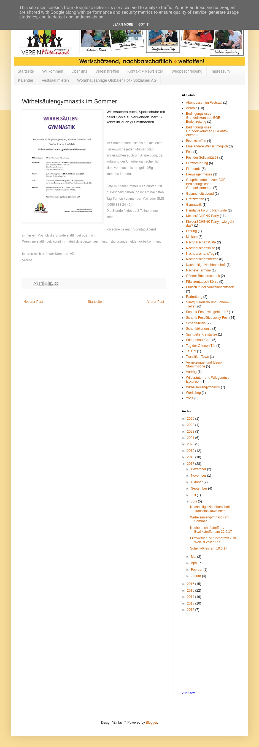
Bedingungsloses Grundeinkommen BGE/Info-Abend (207, 131)
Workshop (193, 393)
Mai (194, 557)
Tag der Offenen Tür (200, 346)
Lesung (191, 231)
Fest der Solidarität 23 (202, 158)
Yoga (189, 398)
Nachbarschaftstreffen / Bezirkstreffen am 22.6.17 (211, 530)
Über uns (79, 71)
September (199, 488)
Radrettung (194, 297)
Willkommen (52, 71)
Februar (197, 570)
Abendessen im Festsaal (204, 103)
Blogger (151, 722)
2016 (191, 584)
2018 (191, 457)
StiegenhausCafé (198, 340)
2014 (191, 597)
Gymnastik (194, 205)
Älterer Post (155, 302)
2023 (191, 425)
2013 (191, 603)
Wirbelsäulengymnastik (203, 387)
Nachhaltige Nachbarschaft (206, 265)
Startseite (26, 71)
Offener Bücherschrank (203, 276)
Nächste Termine (198, 270)
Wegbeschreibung (187, 71)
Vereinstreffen (107, 71)
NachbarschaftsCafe (201, 242)
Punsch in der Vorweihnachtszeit (210, 287)
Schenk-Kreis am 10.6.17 (208, 548)
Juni (194, 501)
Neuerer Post (33, 302)
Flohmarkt (193, 169)
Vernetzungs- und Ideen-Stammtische (204, 364)
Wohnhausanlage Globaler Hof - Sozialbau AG (117, 80)
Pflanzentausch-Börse (202, 282)
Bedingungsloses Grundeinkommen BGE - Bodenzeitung (204, 117)
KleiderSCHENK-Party (202, 216)
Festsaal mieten (55, 80)
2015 (191, 590)
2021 (191, 438)
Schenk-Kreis (196, 323)
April (194, 563)
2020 (191, 444)
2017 (191, 464)
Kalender (25, 80)
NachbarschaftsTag (200, 254)
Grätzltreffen (195, 199)
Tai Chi (191, 351)
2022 (191, 431)
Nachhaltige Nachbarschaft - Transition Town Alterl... (211, 509)
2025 (191, 419)
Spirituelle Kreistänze (201, 334)
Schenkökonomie (198, 329)
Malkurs (192, 237)
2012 (191, 610)
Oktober (197, 482)
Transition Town (197, 357)
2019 (191, 451)
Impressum (220, 71)
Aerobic (191, 108)
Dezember (199, 469)
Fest (189, 152)
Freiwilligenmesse (199, 174)
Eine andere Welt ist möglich (207, 146)
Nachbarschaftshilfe (200, 248)
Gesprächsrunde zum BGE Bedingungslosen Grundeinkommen (205, 184)
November (199, 475)
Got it (143, 24)
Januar (196, 576)
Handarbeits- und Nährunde (206, 210)
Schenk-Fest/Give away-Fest (207, 318)
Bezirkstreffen (196, 141)
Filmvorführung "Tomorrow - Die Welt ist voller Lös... (213, 540)
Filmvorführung (197, 163)
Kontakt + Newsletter (145, 71)
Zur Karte (189, 693)
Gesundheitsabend (200, 194)
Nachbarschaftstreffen (202, 259)
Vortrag (191, 372)
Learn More (123, 24)
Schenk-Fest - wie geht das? (207, 312)
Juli (194, 495)
